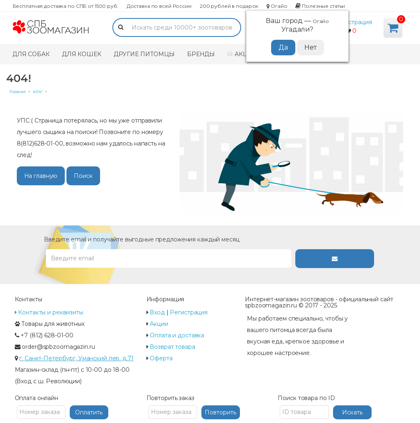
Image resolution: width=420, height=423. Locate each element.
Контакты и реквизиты (49, 312)
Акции (242, 54)
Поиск (83, 176)
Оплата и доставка (177, 335)
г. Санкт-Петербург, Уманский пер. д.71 (76, 358)
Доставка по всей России (159, 6)
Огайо (277, 6)
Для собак (31, 54)
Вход (157, 312)
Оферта (161, 358)
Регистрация (353, 22)
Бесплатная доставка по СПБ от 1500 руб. (66, 6)
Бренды (201, 54)
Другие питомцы (144, 54)
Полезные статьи (320, 6)
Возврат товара (172, 346)
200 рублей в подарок (229, 6)
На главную (41, 176)
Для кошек (81, 54)
